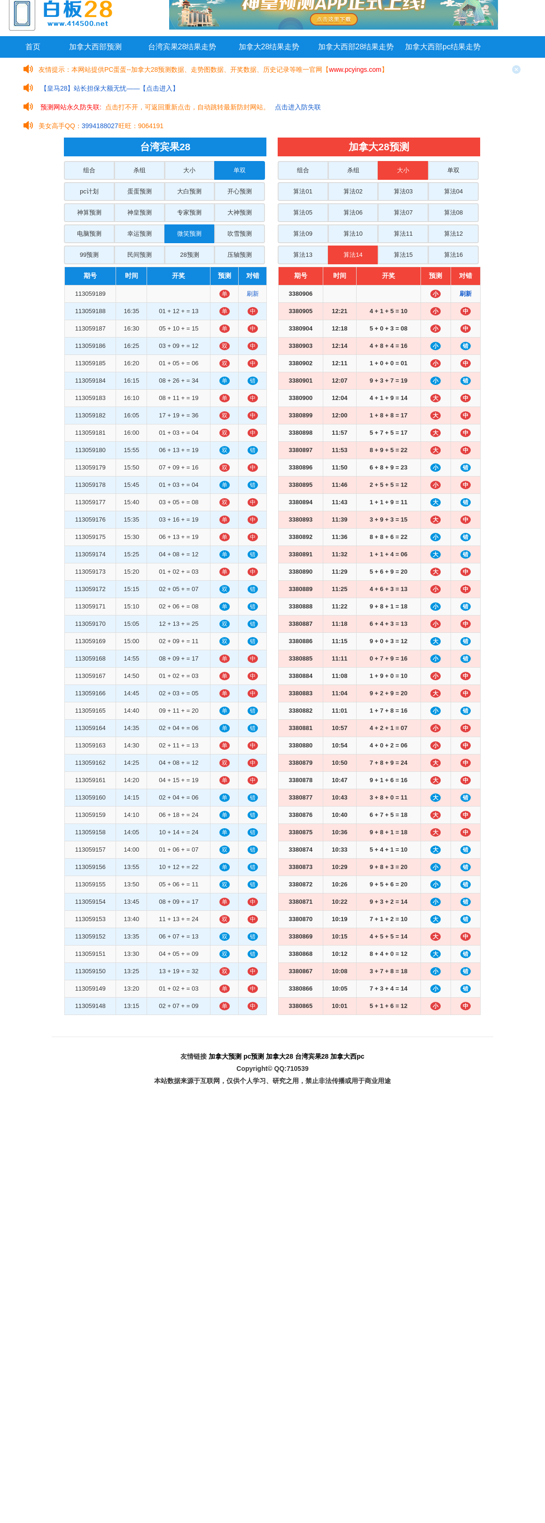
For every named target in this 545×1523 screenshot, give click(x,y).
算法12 (453, 233)
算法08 (453, 212)
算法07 (403, 212)
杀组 (139, 170)
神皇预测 (139, 212)
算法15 (403, 254)
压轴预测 (239, 254)
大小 (189, 170)
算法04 (453, 191)
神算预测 (89, 212)
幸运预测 (139, 233)
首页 (32, 47)
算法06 (352, 212)
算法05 (302, 212)
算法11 (403, 233)
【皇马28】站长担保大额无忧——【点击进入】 (109, 88)
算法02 (352, 191)
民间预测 (139, 254)
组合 (89, 170)
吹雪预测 (239, 233)
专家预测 (189, 212)
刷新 (253, 293)
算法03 (403, 191)
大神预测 (239, 212)
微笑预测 (189, 233)
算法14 (352, 254)
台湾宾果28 (312, 1056)
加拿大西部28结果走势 (356, 47)
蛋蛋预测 (139, 191)
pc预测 (253, 1056)
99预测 (89, 254)
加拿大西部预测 (95, 47)
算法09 (302, 233)
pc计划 (89, 191)
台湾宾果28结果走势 (182, 47)
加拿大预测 (225, 1056)
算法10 (352, 233)
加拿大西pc (347, 1056)
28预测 (189, 254)
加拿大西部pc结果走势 (443, 47)
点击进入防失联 (298, 107)
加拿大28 (279, 1056)
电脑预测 (89, 233)
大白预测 (189, 191)
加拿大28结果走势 (269, 47)
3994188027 (100, 126)
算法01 (302, 191)
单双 (240, 170)
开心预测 (239, 191)
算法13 (302, 254)
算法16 (453, 254)
